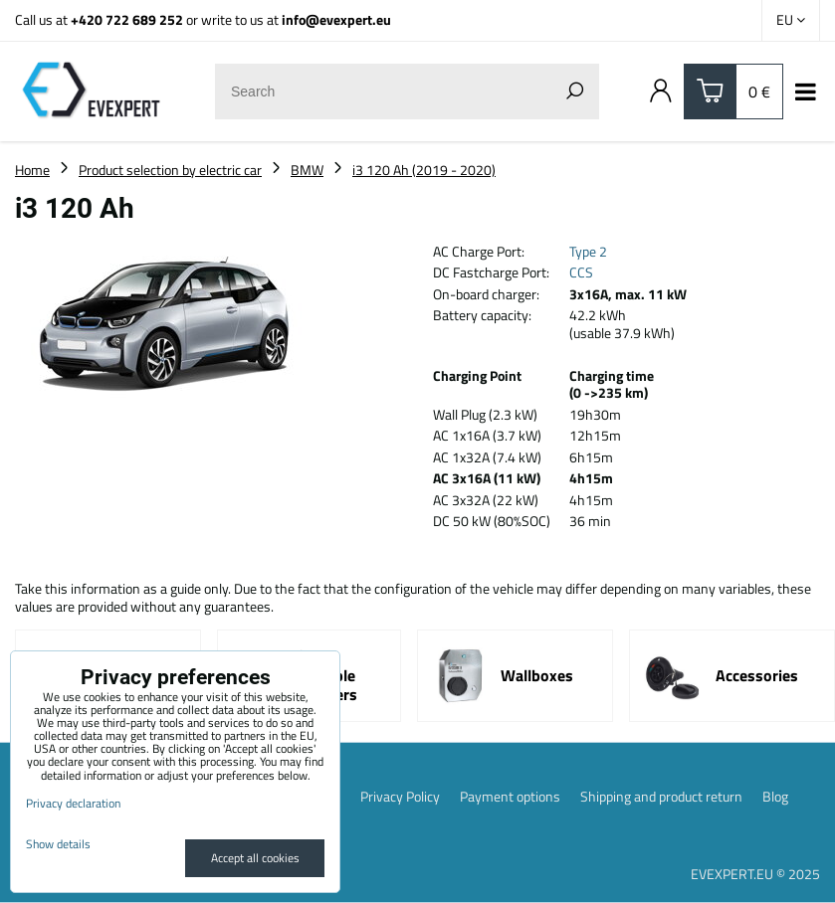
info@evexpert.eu (336, 19)
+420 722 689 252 (127, 19)
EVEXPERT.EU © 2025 (755, 873)
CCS (581, 272)
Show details (58, 843)
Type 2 (588, 251)
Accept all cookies (255, 857)
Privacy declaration (73, 803)
